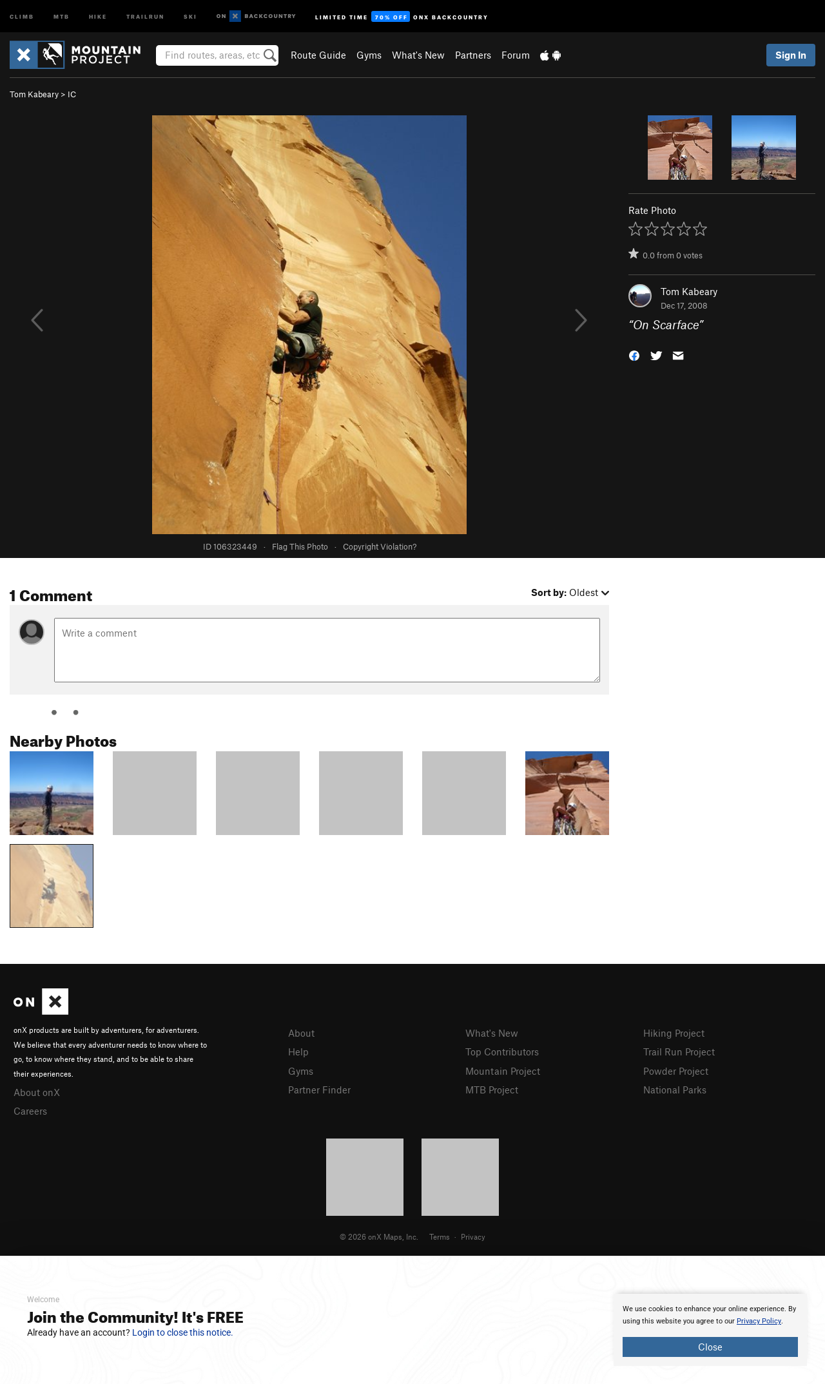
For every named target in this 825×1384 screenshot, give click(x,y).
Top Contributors (502, 1051)
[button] (634, 354)
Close (710, 1346)
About (301, 1033)
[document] (710, 1330)
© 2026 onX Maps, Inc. (379, 1236)
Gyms (369, 55)
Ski (190, 16)
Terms (439, 1236)
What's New (418, 55)
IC (72, 94)
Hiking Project (673, 1033)
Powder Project (675, 1071)
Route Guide (318, 55)
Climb (22, 16)
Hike (98, 16)
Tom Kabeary (34, 94)
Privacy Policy (759, 1321)
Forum (515, 55)
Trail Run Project (679, 1051)
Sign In (790, 55)
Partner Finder (319, 1089)
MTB (61, 16)
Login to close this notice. (182, 1332)
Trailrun (145, 16)
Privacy (473, 1236)
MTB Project (491, 1089)
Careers (30, 1111)
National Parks (674, 1089)
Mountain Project (502, 1071)
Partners (473, 55)
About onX (37, 1092)
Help (298, 1051)
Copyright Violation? (379, 546)
